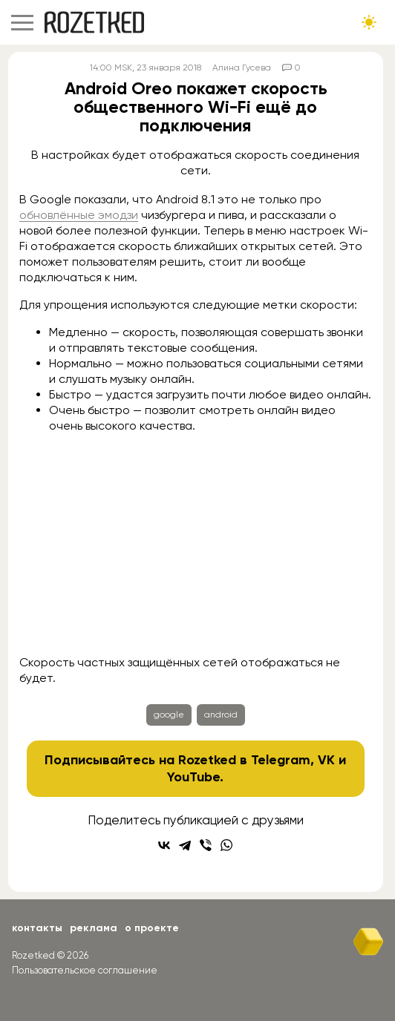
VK (326, 760)
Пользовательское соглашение (84, 970)
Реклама (93, 928)
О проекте (152, 928)
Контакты (37, 928)
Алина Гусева (241, 67)
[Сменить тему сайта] (369, 22)
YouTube (193, 777)
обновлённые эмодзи (78, 215)
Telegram (280, 760)
